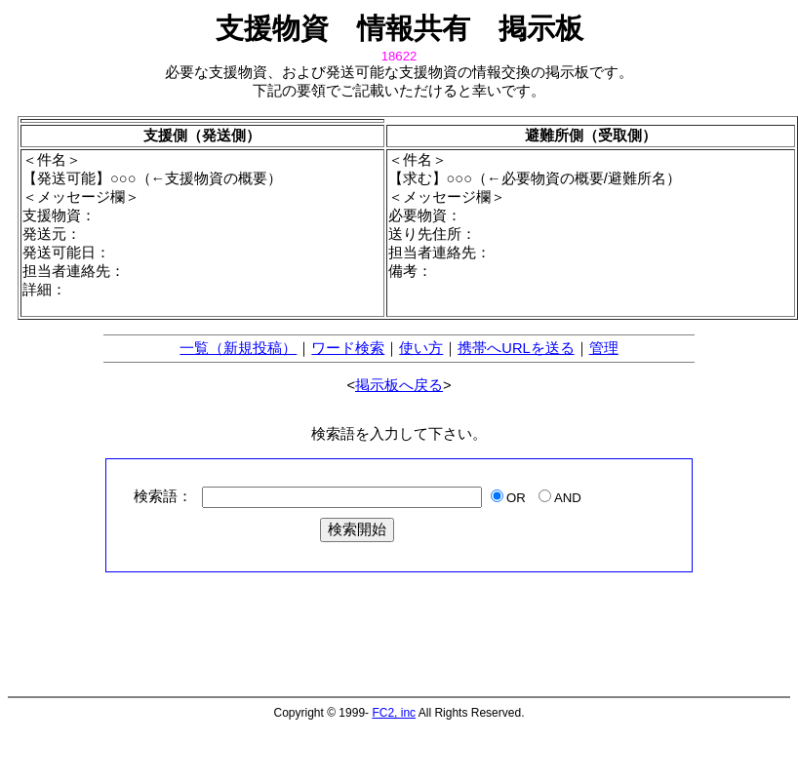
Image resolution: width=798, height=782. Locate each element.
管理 (603, 348)
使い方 (421, 348)
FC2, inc (394, 713)
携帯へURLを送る (516, 348)
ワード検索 (347, 348)
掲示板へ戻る (399, 385)
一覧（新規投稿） (238, 348)
